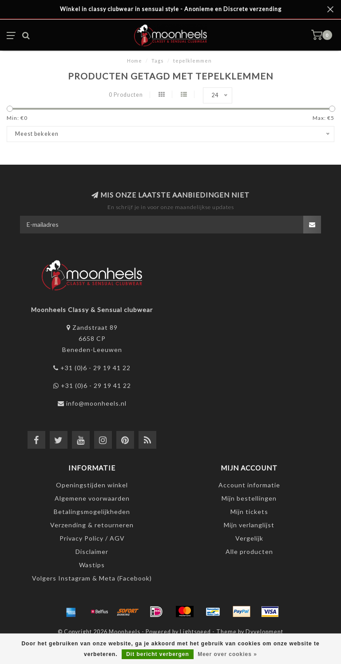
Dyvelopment (264, 631)
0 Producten (126, 94)
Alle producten (249, 551)
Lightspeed (195, 631)
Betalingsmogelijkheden (92, 511)
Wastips (92, 565)
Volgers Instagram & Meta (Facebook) (92, 578)
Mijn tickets (249, 511)
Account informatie (249, 485)
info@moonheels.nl (96, 403)
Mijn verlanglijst (249, 525)
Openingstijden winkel (92, 485)
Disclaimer (91, 551)
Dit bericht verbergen (157, 654)
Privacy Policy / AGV (92, 538)
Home (134, 60)
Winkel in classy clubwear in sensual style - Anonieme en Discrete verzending (171, 9)
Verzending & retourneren (92, 525)
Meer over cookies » (227, 654)
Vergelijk (249, 538)
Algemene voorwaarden (92, 498)
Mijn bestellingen (249, 498)
